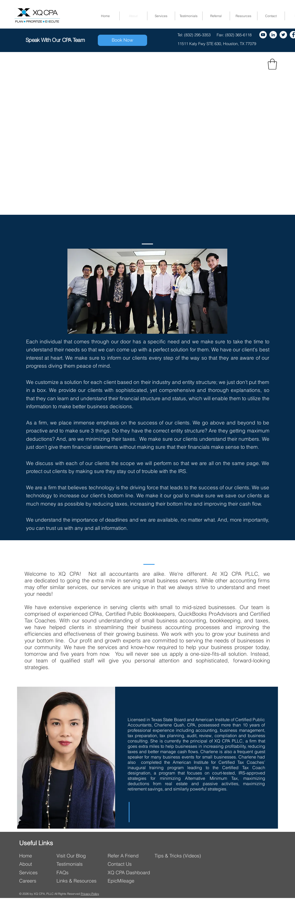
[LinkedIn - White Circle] (273, 34)
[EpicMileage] (131, 880)
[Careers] (36, 880)
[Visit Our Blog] (79, 855)
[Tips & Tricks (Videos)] (178, 855)
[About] (36, 864)
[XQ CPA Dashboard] (131, 872)
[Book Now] (122, 40)
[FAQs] (76, 872)
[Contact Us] (131, 864)
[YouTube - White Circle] (263, 34)
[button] (272, 64)
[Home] (36, 855)
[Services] (36, 872)
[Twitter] (283, 34)
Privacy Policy (90, 894)
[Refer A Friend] (131, 855)
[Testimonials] (71, 864)
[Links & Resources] (78, 880)
